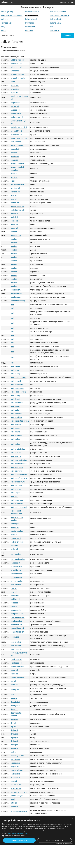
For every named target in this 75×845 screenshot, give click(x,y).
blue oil (14, 195)
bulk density (16, 399)
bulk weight (15, 493)
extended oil (16, 788)
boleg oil (14, 228)
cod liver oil (15, 599)
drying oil (14, 730)
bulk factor (15, 410)
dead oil (14, 698)
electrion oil (15, 759)
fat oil (13, 799)
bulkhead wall (6, 23)
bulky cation (30, 27)
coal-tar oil (15, 595)
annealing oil (16, 113)
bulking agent (55, 23)
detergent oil (16, 706)
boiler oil (14, 221)
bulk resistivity (17, 471)
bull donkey (54, 30)
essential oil (16, 777)
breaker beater (17, 293)
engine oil (15, 766)
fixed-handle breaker (19, 811)
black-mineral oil (17, 184)
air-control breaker (18, 78)
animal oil (15, 106)
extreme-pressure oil (19, 792)
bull (51, 27)
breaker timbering (18, 301)
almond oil (15, 89)
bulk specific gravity (19, 478)
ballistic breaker (17, 145)
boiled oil (14, 213)
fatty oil (14, 803)
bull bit (3, 30)
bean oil (14, 153)
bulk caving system (18, 377)
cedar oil (14, 549)
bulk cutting (15, 395)
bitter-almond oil (17, 163)
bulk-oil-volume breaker (59, 15)
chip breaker (16, 554)
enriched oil (15, 774)
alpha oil (14, 92)
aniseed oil (15, 110)
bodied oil (15, 203)
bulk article (15, 366)
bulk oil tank (16, 453)
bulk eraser (15, 406)
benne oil (14, 160)
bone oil (14, 232)
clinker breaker (17, 581)
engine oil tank (17, 770)
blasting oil (15, 188)
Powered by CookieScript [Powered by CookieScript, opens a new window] (64, 844)
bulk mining (15, 432)
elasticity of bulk (17, 756)
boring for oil (16, 235)
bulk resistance (17, 467)
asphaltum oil (16, 134)
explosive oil (16, 785)
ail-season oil (16, 67)
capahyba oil (16, 538)
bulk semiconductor (19, 474)
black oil (14, 174)
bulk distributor (17, 403)
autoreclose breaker (19, 138)
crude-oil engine (17, 677)
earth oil (14, 752)
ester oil (14, 781)
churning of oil (17, 563)
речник (63, 2)
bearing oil (15, 156)
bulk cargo (15, 370)
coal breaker (16, 585)
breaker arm (16, 290)
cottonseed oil (16, 649)
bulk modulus (16, 435)
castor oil (14, 545)
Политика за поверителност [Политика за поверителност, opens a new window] (18, 833)
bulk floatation (17, 414)
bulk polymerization (19, 460)
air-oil (13, 82)
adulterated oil (17, 63)
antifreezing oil (17, 117)
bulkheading (30, 23)
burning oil (15, 524)
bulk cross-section (18, 392)
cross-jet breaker (17, 666)
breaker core (16, 297)
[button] (37, 835)
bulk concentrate (17, 384)
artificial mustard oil (19, 127)
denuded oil (15, 702)
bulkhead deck (31, 19)
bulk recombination (19, 464)
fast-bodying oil (17, 796)
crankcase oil (16, 659)
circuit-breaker (17, 570)
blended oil (15, 192)
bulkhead (4, 19)
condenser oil (16, 625)
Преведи (67, 35)
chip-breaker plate (18, 559)
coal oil (14, 588)
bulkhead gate (56, 19)
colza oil (14, 606)
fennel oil (14, 806)
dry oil (13, 723)
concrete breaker (17, 617)
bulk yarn (14, 496)
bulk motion (15, 439)
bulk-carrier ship (32, 12)
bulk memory (16, 428)
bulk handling (16, 417)
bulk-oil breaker (31, 15)
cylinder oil (15, 695)
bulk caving (15, 374)
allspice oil (15, 85)
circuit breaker (16, 566)
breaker (14, 239)
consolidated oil (17, 628)
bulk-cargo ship (7, 12)
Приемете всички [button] (19, 840)
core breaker (16, 642)
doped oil (14, 719)
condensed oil (16, 621)
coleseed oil (16, 603)
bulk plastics (16, 456)
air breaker (15, 71)
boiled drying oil (17, 206)
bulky (3, 27)
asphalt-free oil (17, 131)
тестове (71, 2)
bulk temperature (18, 482)
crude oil (14, 670)
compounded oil (17, 614)
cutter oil (14, 685)
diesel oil (14, 709)
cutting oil (15, 690)
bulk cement (16, 381)
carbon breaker (17, 542)
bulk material (16, 424)
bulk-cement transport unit (12, 15)
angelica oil (15, 103)
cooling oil (15, 637)
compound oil (16, 610)
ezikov (7, 2)
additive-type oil (17, 60)
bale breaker (16, 142)
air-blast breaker (17, 74)
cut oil (13, 681)
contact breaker (17, 632)
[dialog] (37, 830)
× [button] (72, 819)
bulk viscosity (16, 485)
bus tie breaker (17, 531)
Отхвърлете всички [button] (54, 840)
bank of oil (15, 149)
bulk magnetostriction (20, 421)
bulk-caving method (58, 12)
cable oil (14, 535)
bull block (29, 30)
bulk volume (16, 489)
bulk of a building (18, 449)
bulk (12, 304)
